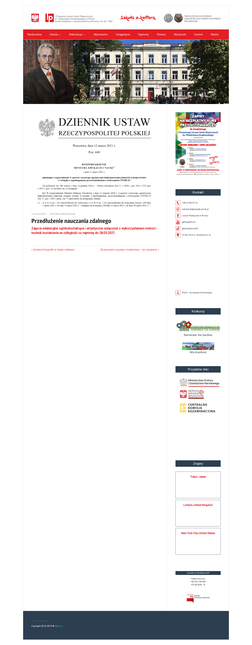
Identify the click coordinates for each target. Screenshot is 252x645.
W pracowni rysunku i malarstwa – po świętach (128, 249)
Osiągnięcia (123, 34)
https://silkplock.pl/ (179, 559)
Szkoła (54, 34)
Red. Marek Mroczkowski (62, 214)
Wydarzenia (34, 34)
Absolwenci (101, 34)
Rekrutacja (75, 34)
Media (214, 34)
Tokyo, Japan (198, 476)
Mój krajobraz (198, 348)
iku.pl (59, 626)
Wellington (45, 620)
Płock (198, 437)
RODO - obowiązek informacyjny (197, 292)
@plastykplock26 (190, 228)
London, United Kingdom (198, 505)
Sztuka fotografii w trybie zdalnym (54, 249)
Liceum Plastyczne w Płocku (195, 215)
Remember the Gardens (198, 328)
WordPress (39, 620)
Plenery (161, 34)
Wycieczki (180, 34)
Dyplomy (143, 34)
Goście (198, 34)
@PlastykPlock (189, 222)
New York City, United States (198, 533)
